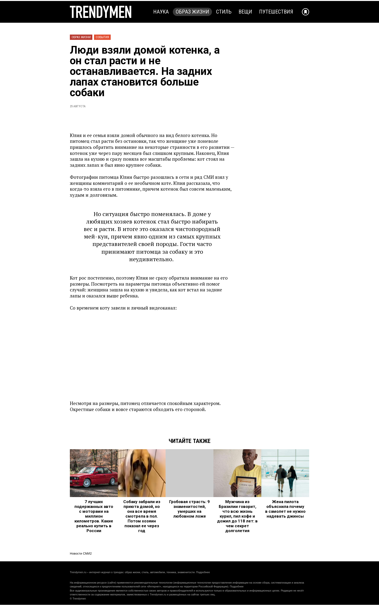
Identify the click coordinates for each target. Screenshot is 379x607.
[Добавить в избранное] (305, 11)
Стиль (224, 12)
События (102, 37)
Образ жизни (192, 12)
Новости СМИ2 (81, 553)
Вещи (245, 12)
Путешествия (276, 12)
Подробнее (203, 572)
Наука (161, 12)
